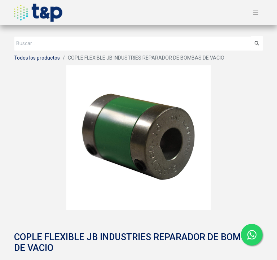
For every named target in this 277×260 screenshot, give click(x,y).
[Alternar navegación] (256, 12)
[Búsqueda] (257, 43)
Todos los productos (37, 58)
